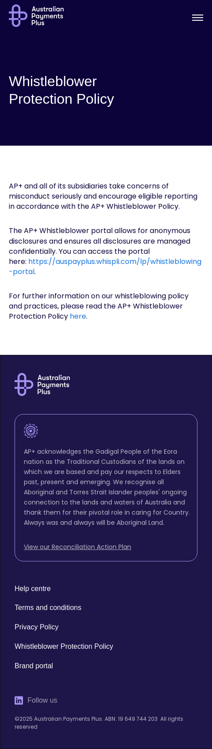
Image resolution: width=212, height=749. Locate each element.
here (78, 316)
